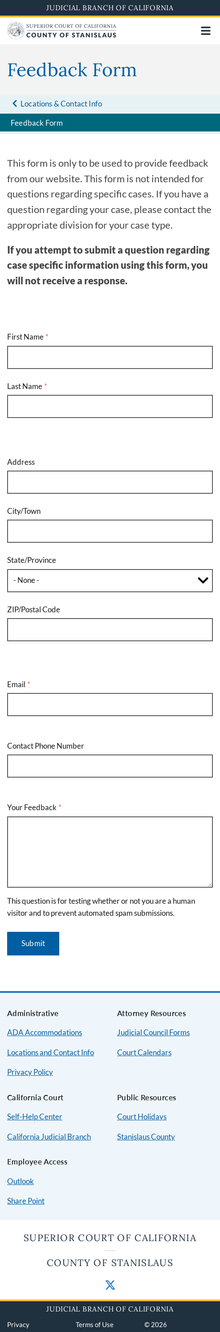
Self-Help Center (34, 1116)
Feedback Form (37, 122)
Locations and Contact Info (50, 1052)
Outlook (20, 1181)
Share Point (26, 1200)
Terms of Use (95, 1324)
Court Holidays (142, 1116)
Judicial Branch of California (110, 7)
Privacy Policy (30, 1072)
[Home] (61, 36)
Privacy (18, 1324)
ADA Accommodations (44, 1032)
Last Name (24, 386)
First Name (25, 336)
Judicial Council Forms (153, 1032)
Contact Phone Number (45, 745)
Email (16, 684)
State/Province (31, 560)
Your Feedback (32, 807)
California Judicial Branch (49, 1136)
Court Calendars (144, 1052)
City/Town (24, 511)
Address (21, 462)
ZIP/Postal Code (33, 609)
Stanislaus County (146, 1136)
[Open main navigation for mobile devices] (205, 30)
